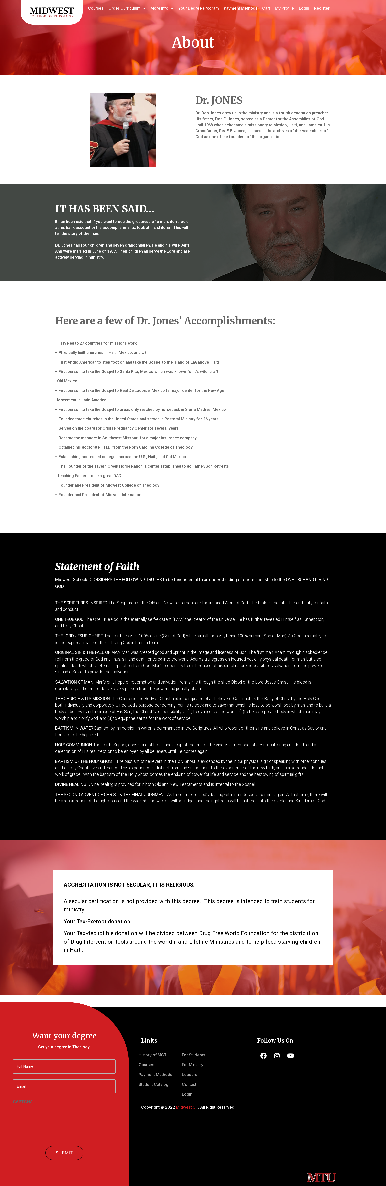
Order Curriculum (126, 8)
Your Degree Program (198, 8)
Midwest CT (187, 1107)
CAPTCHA (23, 1101)
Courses (95, 8)
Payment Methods (240, 8)
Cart (266, 8)
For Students (193, 1054)
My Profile (284, 8)
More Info (161, 8)
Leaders (189, 1074)
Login (304, 8)
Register (322, 8)
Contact (189, 1084)
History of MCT (153, 1054)
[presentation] (50, 1114)
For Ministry (192, 1064)
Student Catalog (153, 1084)
